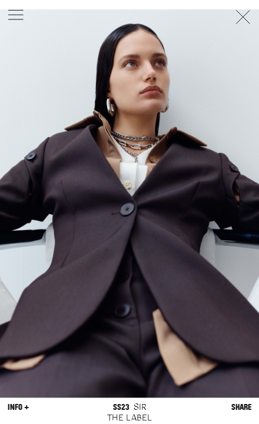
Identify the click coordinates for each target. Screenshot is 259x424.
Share (241, 407)
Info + (18, 407)
